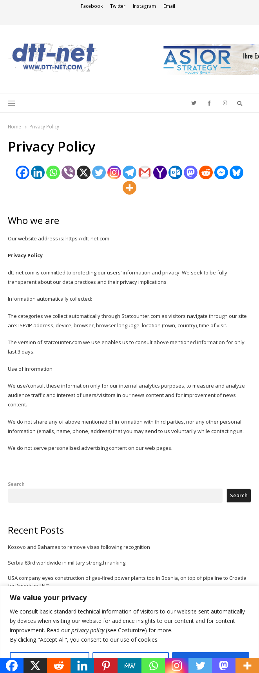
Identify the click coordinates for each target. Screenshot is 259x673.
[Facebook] (22, 172)
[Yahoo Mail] (160, 172)
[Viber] (68, 172)
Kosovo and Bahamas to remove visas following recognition (79, 546)
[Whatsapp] (53, 172)
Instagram (144, 6)
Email (169, 6)
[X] (84, 172)
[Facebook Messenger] (221, 172)
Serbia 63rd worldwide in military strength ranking (66, 562)
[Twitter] (99, 172)
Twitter (117, 6)
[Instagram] (114, 172)
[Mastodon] (190, 172)
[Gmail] (145, 172)
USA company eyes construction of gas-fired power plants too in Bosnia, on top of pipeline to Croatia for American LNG (127, 581)
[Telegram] (129, 172)
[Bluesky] (236, 172)
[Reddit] (206, 172)
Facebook (92, 6)
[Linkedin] (38, 172)
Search (16, 484)
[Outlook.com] (175, 172)
